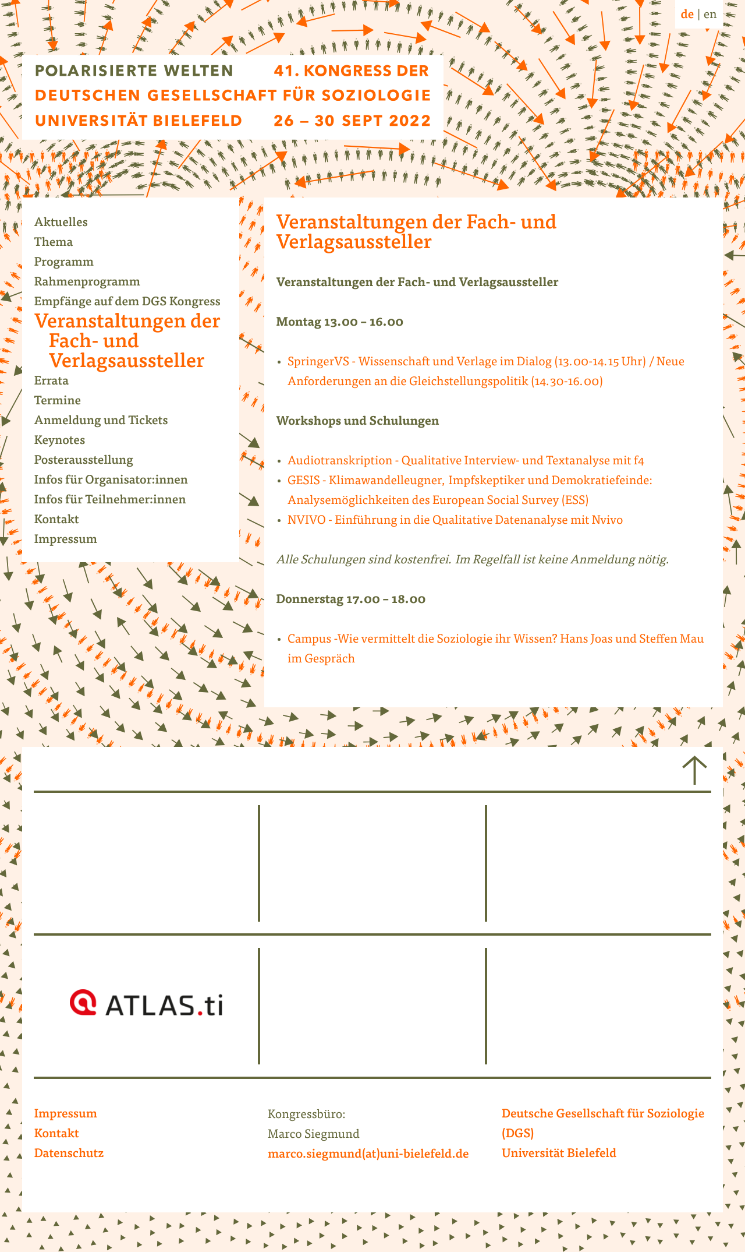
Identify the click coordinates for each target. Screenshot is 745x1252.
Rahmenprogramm (94, 283)
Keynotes (66, 441)
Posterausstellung (90, 461)
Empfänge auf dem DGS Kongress (134, 303)
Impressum (72, 540)
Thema (60, 243)
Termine (64, 402)
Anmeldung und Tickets (108, 422)
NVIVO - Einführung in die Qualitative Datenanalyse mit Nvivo (455, 521)
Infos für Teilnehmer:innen (117, 501)
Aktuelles (67, 224)
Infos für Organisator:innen (117, 481)
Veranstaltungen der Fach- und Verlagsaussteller (134, 342)
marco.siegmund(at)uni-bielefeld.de (368, 1155)
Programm (71, 263)
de (687, 16)
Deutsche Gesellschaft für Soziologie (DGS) (603, 1125)
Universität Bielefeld (559, 1155)
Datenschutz (69, 1155)
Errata (58, 382)
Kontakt (63, 521)
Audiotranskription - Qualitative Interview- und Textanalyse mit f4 (466, 462)
